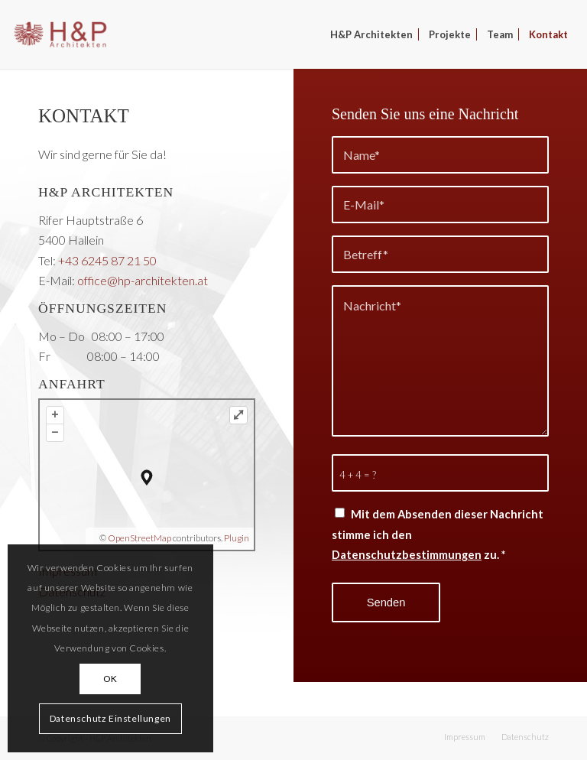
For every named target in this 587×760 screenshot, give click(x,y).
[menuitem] (371, 34)
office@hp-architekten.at (142, 280)
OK (110, 678)
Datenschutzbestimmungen (407, 554)
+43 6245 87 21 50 (107, 260)
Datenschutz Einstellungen (110, 718)
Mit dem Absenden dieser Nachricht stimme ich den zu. (437, 534)
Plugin (235, 538)
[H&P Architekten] (60, 34)
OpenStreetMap (139, 538)
